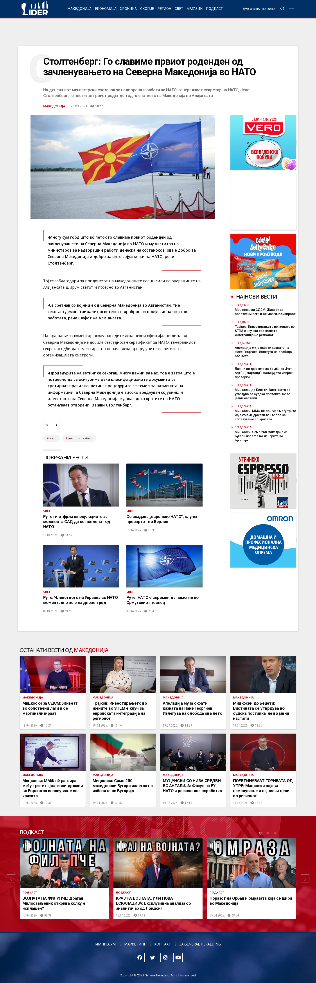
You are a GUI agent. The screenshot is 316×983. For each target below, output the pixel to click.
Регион (164, 9)
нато (53, 438)
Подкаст (214, 9)
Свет (179, 9)
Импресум (105, 944)
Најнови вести (256, 296)
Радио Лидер (34, 9)
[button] (11, 878)
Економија (106, 9)
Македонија (79, 9)
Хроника (128, 9)
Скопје (147, 9)
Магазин (195, 9)
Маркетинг (135, 944)
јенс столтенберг (80, 438)
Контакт (162, 944)
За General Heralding (200, 944)
